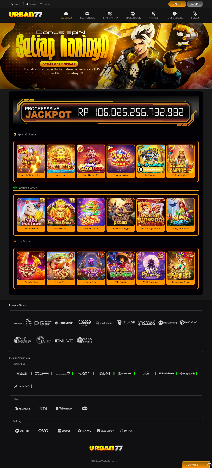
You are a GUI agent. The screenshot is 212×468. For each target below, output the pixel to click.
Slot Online (87, 15)
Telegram (30, 4)
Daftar (177, 4)
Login (195, 4)
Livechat (45, 4)
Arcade (154, 15)
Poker (195, 15)
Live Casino (110, 15)
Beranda (66, 15)
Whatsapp (16, 4)
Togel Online (174, 15)
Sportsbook (133, 15)
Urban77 (99, 461)
